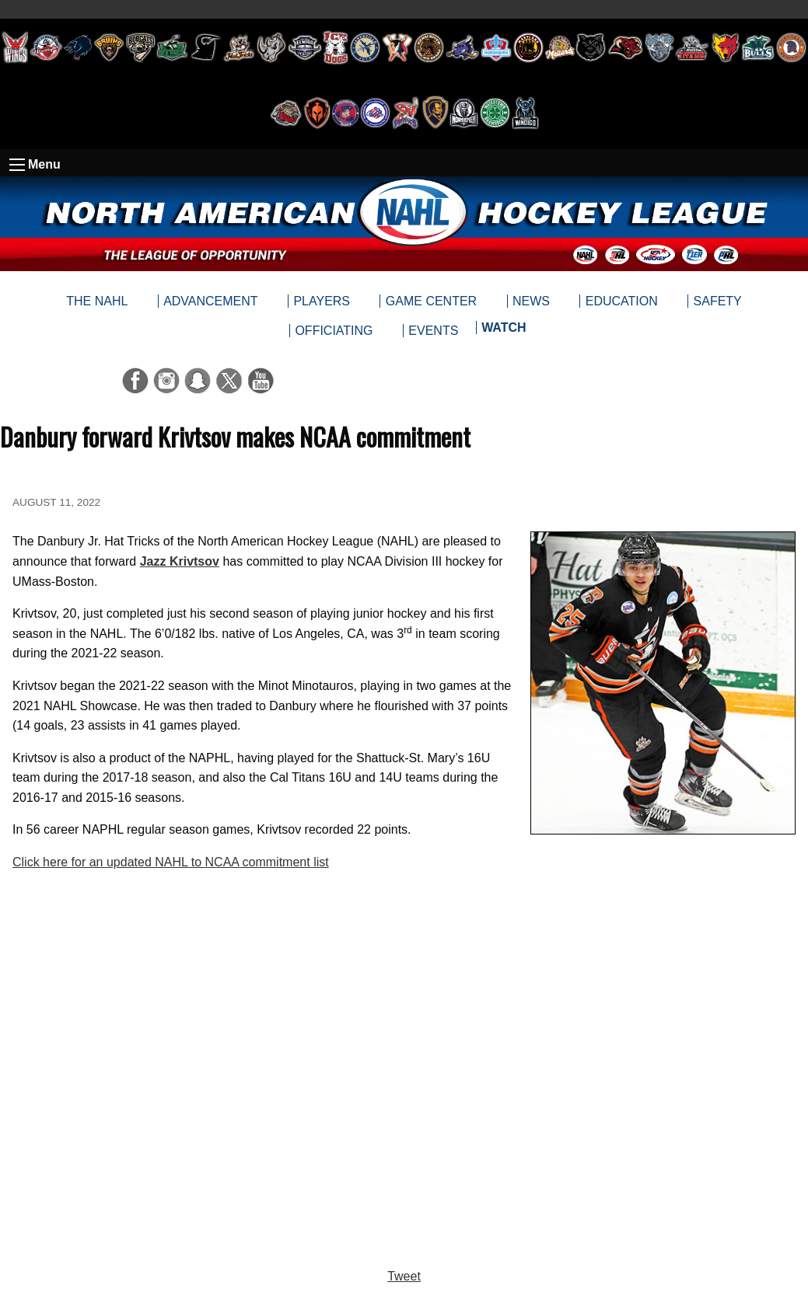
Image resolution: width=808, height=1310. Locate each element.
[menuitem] (503, 331)
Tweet (404, 1276)
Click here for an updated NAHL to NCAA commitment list (170, 862)
